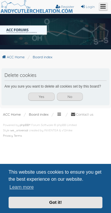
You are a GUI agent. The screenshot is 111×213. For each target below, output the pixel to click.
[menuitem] (82, 114)
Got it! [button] (55, 202)
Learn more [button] (21, 187)
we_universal (19, 130)
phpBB (24, 125)
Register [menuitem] (65, 6)
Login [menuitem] (88, 6)
